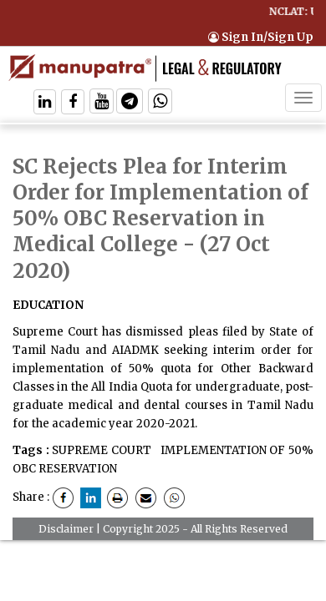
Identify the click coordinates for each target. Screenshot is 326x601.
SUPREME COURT (101, 450)
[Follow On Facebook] (72, 103)
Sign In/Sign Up (260, 37)
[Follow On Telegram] (129, 103)
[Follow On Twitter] (101, 103)
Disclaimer (66, 529)
